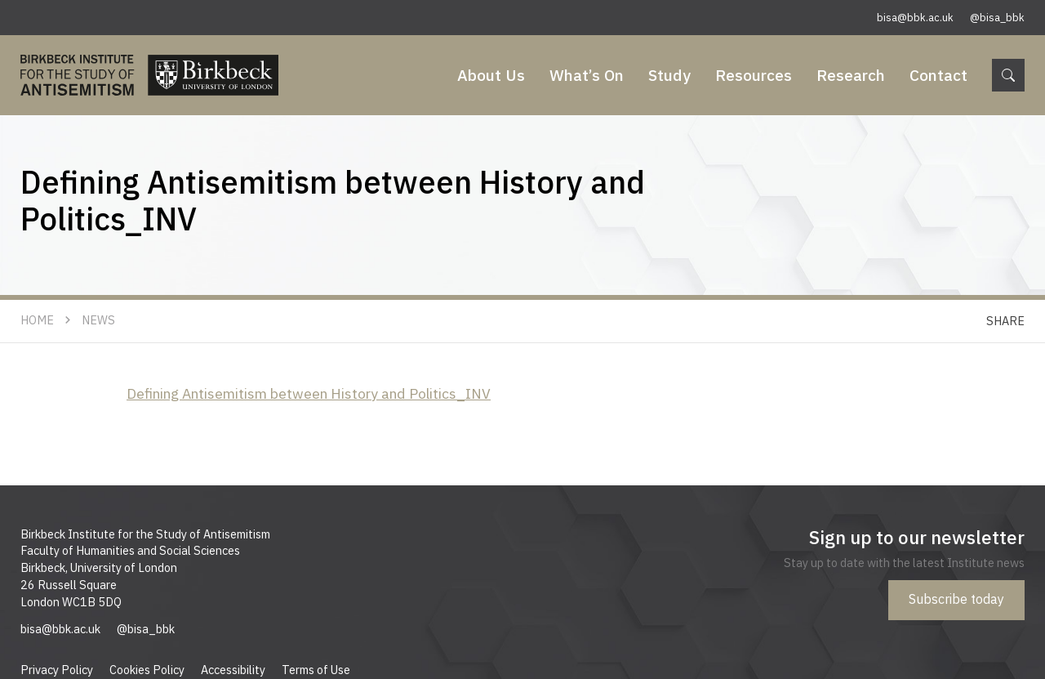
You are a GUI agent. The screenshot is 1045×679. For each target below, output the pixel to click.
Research (850, 75)
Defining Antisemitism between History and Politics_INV (309, 393)
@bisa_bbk (997, 18)
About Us (491, 75)
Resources (753, 75)
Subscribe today (956, 599)
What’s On (586, 75)
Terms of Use (316, 669)
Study (669, 75)
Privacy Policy (56, 669)
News (98, 320)
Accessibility (233, 669)
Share (1005, 320)
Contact (938, 75)
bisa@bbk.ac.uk (915, 18)
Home (37, 320)
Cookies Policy (147, 669)
